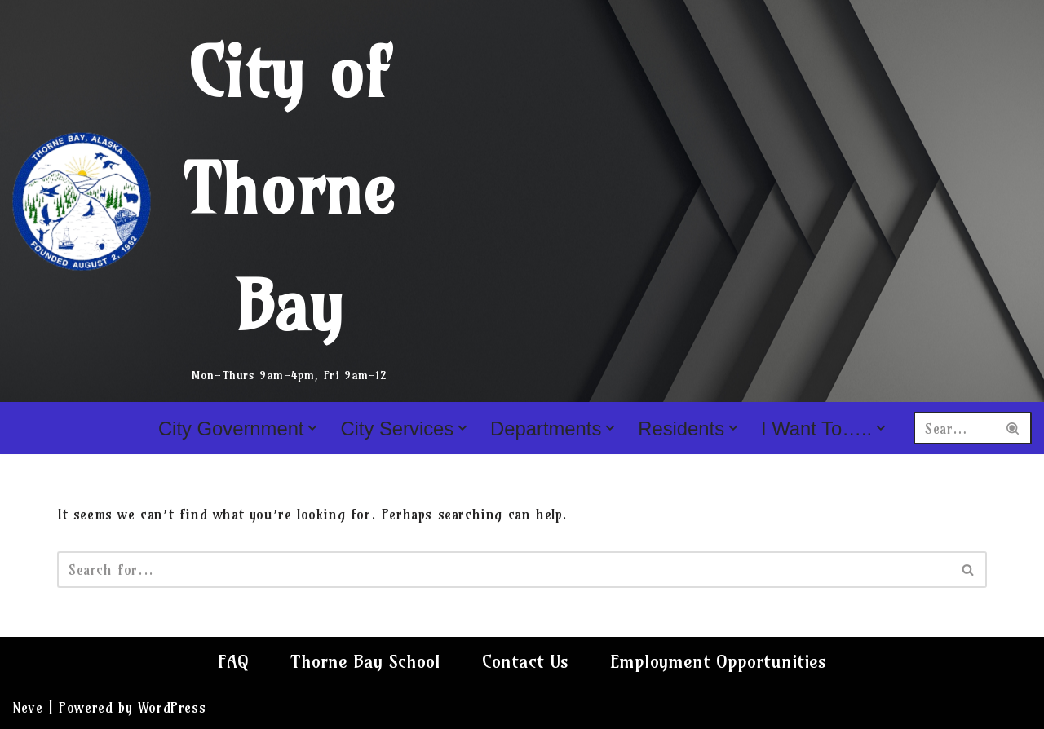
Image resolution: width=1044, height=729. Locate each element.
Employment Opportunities (718, 661)
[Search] (954, 428)
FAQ (233, 661)
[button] (312, 428)
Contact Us (525, 661)
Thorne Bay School (365, 661)
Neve (27, 707)
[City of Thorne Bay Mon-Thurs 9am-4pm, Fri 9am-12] (216, 201)
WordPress (172, 707)
